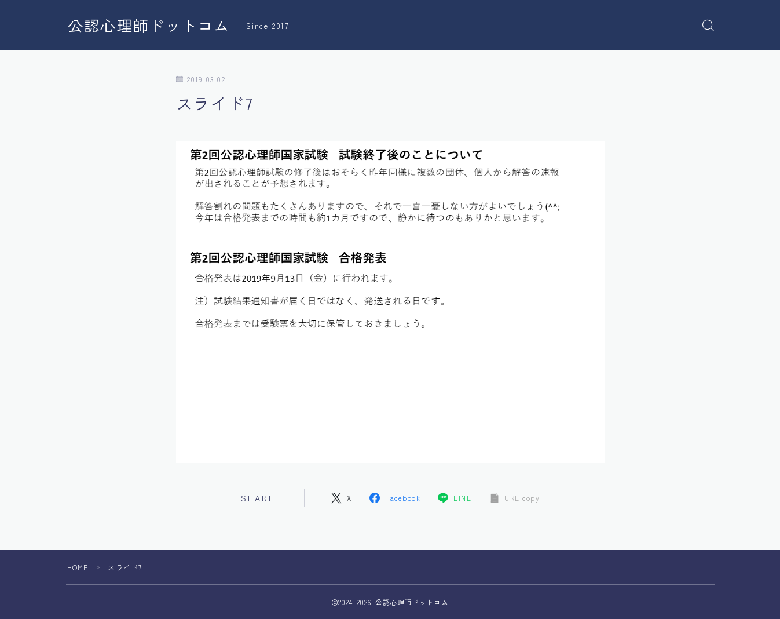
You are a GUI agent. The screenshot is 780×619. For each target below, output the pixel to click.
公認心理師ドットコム (149, 25)
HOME (78, 567)
